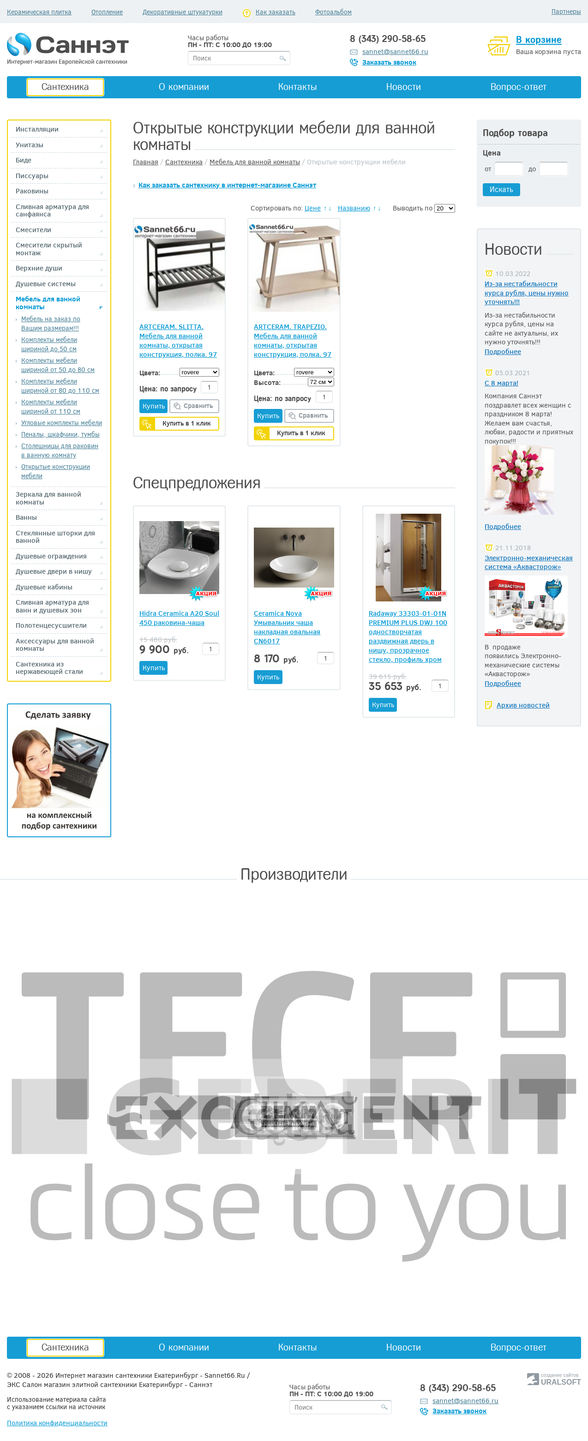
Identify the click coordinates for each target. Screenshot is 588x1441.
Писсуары (32, 176)
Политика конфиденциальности (57, 1422)
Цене (313, 207)
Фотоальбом (333, 11)
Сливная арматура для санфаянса (52, 210)
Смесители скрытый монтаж (49, 248)
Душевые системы (46, 284)
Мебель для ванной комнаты (48, 302)
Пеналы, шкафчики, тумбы (60, 434)
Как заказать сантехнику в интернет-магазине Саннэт (227, 184)
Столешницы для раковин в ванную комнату (59, 450)
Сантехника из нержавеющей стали (49, 667)
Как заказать (275, 11)
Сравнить (198, 405)
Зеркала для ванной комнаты (48, 497)
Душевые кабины (44, 587)
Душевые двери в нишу (54, 571)
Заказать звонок (389, 61)
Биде (23, 160)
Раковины (32, 191)
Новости (403, 87)
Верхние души (39, 268)
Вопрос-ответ (518, 87)
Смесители (33, 230)
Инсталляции (37, 129)
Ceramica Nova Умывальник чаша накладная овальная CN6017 (287, 626)
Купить (154, 405)
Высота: (267, 382)
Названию (354, 207)
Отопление (107, 11)
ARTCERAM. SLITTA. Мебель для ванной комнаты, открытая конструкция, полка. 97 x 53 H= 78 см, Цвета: (178, 340)
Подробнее (503, 351)
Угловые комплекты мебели (61, 422)
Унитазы (29, 145)
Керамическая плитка (39, 11)
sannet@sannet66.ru (395, 51)
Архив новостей (523, 704)
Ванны (26, 517)
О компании (184, 87)
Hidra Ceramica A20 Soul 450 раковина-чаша (179, 617)
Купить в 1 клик (186, 423)
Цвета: (149, 372)
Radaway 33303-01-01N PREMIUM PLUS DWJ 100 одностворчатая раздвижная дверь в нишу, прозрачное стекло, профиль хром (408, 636)
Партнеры (566, 11)
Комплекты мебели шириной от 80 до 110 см (60, 386)
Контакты (297, 87)
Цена (492, 153)
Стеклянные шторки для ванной (55, 536)
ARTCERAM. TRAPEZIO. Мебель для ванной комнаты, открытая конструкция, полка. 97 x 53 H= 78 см (292, 340)
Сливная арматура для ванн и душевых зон (52, 605)
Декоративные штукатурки (182, 11)
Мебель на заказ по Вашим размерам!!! (50, 323)
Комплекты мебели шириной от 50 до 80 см (58, 365)
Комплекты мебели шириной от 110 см (50, 406)
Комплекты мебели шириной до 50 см (49, 344)
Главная (145, 161)
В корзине (539, 40)
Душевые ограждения (51, 556)
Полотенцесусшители (51, 625)
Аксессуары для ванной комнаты (55, 644)
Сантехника (65, 87)
